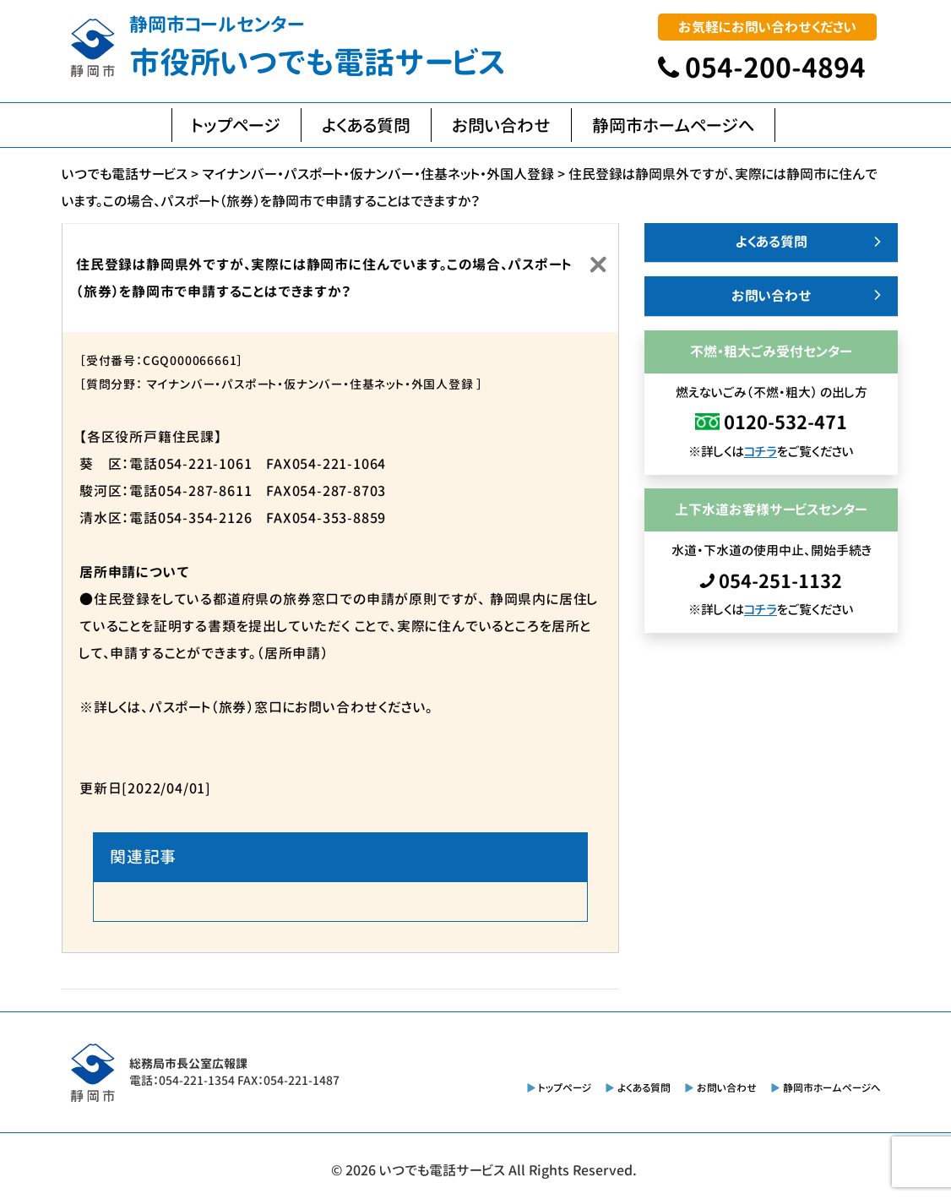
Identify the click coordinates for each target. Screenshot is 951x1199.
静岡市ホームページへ (673, 125)
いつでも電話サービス (442, 1170)
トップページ (236, 125)
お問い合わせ (501, 125)
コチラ (760, 452)
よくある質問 (366, 125)
